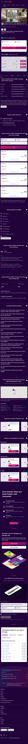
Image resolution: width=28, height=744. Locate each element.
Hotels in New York (5, 643)
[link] (13, 451)
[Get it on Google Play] (4, 730)
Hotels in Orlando (5, 651)
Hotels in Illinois (9, 684)
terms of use (15, 619)
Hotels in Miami (5, 654)
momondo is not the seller (14, 674)
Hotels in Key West (5, 648)
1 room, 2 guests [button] (5, 44)
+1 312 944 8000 (4, 36)
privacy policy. (21, 619)
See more (25, 442)
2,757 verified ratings (10, 37)
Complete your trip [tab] (6, 637)
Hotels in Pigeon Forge (6, 656)
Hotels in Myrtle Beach (6, 653)
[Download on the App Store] (11, 730)
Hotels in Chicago (16, 684)
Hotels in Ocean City (6, 658)
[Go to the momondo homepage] (8, 1)
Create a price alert (17, 516)
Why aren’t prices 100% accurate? (14, 678)
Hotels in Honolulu (5, 646)
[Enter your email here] (15, 611)
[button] (2, 2)
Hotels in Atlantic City (6, 659)
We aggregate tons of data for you (14, 676)
